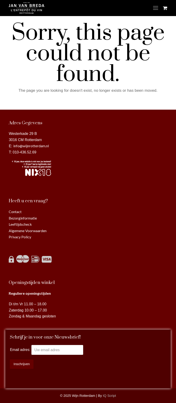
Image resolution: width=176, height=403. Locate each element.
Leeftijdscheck (20, 224)
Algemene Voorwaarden (28, 230)
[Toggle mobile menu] (155, 8)
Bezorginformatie (23, 218)
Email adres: (20, 350)
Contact (15, 211)
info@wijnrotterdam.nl (31, 146)
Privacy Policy (20, 237)
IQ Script (109, 395)
